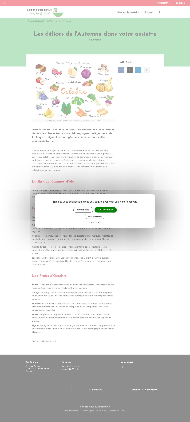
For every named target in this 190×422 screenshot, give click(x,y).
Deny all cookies (95, 216)
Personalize (83, 210)
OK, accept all (106, 210)
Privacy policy (95, 222)
